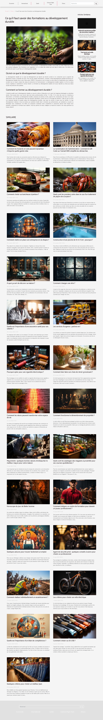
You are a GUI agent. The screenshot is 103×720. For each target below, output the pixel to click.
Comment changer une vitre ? (64, 283)
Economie (11, 3)
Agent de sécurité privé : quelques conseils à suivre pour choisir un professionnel (74, 553)
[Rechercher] (82, 3)
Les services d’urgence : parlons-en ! (66, 326)
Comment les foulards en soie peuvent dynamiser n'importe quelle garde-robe (25, 150)
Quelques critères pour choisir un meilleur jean (24, 684)
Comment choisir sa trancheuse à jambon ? (23, 194)
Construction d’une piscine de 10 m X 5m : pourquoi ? (73, 239)
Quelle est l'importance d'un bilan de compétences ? (26, 640)
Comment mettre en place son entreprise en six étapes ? (28, 239)
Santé (37, 3)
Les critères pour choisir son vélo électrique (69, 597)
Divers (63, 3)
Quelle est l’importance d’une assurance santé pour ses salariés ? (27, 327)
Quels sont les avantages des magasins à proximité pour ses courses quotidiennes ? (74, 462)
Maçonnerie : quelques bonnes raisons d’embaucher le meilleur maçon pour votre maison (27, 462)
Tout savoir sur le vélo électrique (87, 53)
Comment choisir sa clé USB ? (64, 640)
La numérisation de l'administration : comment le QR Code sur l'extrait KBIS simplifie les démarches (72, 150)
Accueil (7, 11)
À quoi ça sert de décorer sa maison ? (21, 283)
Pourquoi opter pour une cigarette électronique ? (87, 75)
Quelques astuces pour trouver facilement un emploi (26, 551)
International (24, 3)
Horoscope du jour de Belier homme (20, 506)
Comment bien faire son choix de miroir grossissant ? (73, 372)
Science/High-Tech (50, 3)
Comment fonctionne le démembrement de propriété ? (73, 415)
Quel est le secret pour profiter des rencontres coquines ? (87, 31)
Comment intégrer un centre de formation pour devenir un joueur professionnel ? (74, 507)
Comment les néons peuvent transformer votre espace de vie (27, 416)
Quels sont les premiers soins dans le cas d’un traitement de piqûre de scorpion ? (74, 195)
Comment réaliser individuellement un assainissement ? (27, 597)
